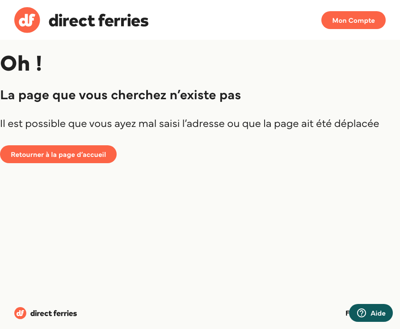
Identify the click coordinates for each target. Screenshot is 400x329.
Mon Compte (353, 20)
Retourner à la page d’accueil (58, 154)
